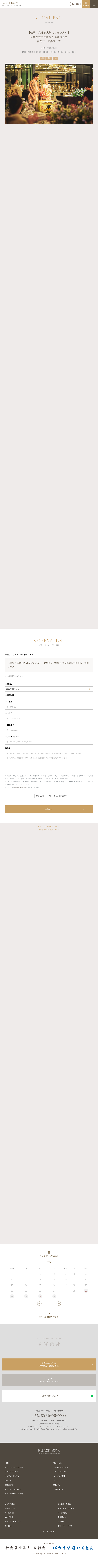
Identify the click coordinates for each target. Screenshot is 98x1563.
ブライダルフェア (11, 1471)
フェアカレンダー (45, 1426)
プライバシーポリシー (66, 1526)
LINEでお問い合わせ (49, 1396)
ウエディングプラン (12, 1476)
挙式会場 (8, 1480)
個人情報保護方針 (19, 787)
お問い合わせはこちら (49, 1380)
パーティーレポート (60, 1467)
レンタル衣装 (63, 1513)
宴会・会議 (57, 1463)
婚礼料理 (56, 1485)
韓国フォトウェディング (66, 1508)
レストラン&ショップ (13, 1521)
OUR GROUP (49, 1543)
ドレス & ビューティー (13, 1489)
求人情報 (8, 1526)
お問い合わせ (58, 1489)
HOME (7, 1463)
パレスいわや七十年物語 (14, 1467)
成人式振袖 (9, 1517)
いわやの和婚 (10, 1504)
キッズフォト (10, 1513)
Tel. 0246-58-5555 (49, 1415)
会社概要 (61, 1521)
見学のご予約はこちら (49, 1364)
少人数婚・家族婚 (64, 1504)
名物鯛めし (62, 1517)
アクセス (56, 1480)
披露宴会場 (9, 1485)
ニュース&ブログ (59, 1471)
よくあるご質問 (59, 1476)
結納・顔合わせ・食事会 (14, 1493)
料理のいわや (10, 1508)
